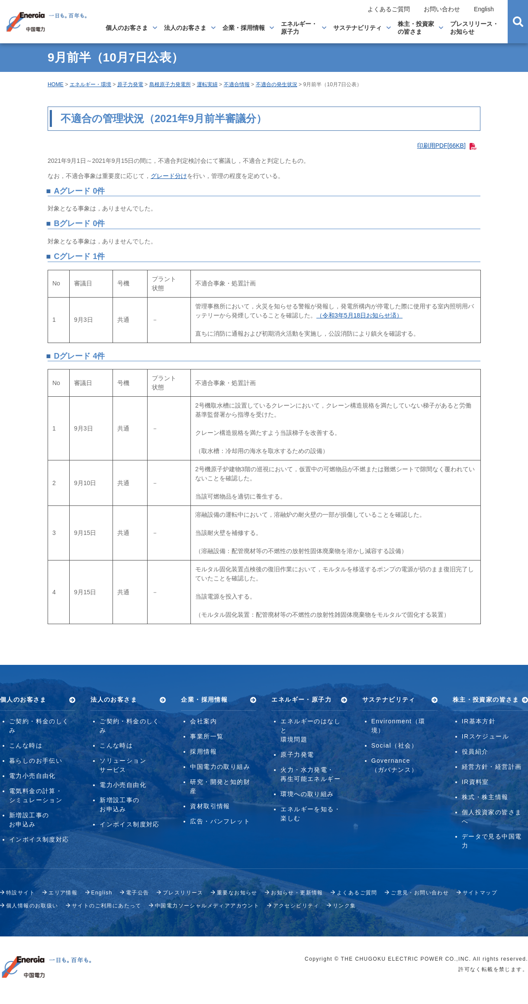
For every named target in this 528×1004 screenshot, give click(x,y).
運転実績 (207, 84)
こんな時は (25, 745)
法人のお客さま (185, 27)
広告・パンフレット (220, 821)
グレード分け (169, 175)
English (484, 9)
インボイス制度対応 (39, 839)
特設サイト (20, 893)
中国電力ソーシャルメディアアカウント (207, 906)
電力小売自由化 (32, 775)
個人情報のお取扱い (32, 906)
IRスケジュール (485, 736)
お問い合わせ (442, 9)
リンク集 (344, 906)
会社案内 (203, 721)
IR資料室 (475, 781)
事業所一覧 (206, 736)
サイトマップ (480, 893)
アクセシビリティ (296, 906)
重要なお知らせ (237, 893)
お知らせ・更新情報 (297, 893)
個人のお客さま (127, 27)
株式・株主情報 (485, 796)
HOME (56, 84)
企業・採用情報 (243, 27)
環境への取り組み (307, 793)
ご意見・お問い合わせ (420, 893)
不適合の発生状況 (276, 84)
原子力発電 (130, 84)
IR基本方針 (479, 721)
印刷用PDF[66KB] (447, 145)
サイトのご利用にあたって (107, 906)
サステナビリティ (357, 27)
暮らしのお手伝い (35, 760)
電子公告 (137, 893)
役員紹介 (475, 751)
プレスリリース (183, 893)
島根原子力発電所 (170, 84)
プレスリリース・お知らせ (474, 27)
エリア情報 (62, 893)
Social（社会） (394, 745)
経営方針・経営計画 (492, 766)
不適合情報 (237, 84)
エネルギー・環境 (90, 84)
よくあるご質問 (388, 9)
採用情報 (203, 751)
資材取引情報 (210, 806)
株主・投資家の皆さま (416, 27)
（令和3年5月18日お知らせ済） (359, 315)
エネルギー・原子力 (299, 27)
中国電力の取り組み (220, 766)
